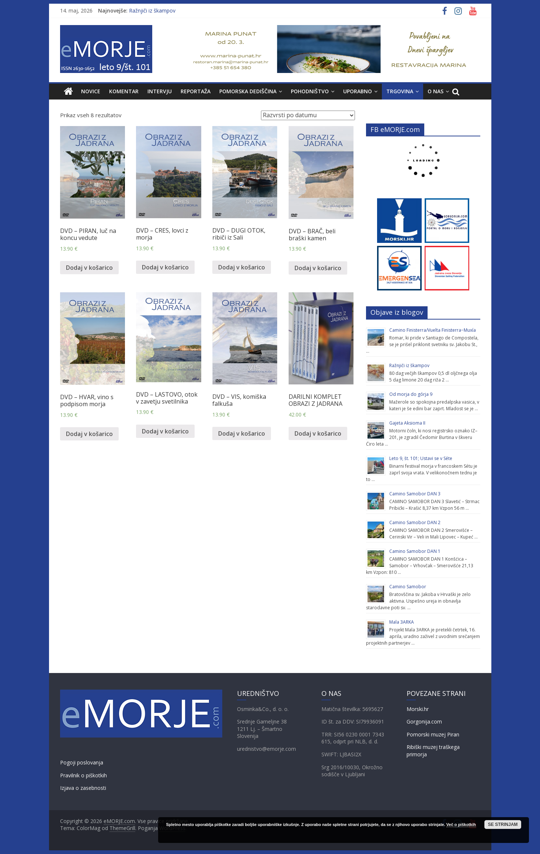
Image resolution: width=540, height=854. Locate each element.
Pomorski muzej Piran (433, 734)
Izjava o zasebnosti (83, 787)
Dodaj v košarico (89, 268)
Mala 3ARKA (401, 622)
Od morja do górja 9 (410, 394)
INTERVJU (159, 91)
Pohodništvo (310, 91)
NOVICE (90, 91)
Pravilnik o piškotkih (83, 775)
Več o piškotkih (461, 824)
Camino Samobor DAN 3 (414, 494)
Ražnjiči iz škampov (152, 10)
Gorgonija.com (424, 721)
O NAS (435, 91)
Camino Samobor (407, 586)
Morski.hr (418, 708)
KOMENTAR (124, 91)
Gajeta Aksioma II (407, 423)
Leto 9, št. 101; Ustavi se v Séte (420, 458)
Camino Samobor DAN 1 (414, 551)
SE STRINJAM (503, 824)
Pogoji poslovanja (81, 762)
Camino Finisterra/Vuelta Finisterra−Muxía (432, 330)
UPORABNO (357, 91)
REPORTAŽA (195, 91)
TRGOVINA (399, 91)
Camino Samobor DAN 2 (414, 522)
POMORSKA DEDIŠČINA (247, 91)
